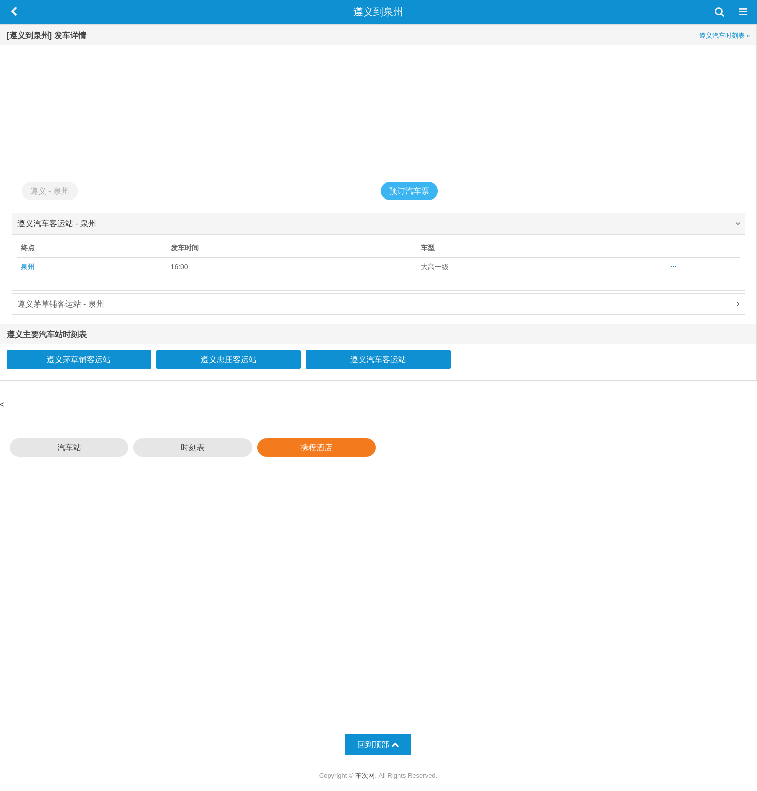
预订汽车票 (410, 191)
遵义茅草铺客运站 (79, 359)
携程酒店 (316, 447)
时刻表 (193, 447)
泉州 (28, 267)
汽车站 (70, 447)
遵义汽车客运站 (378, 359)
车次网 (365, 775)
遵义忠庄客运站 (229, 359)
